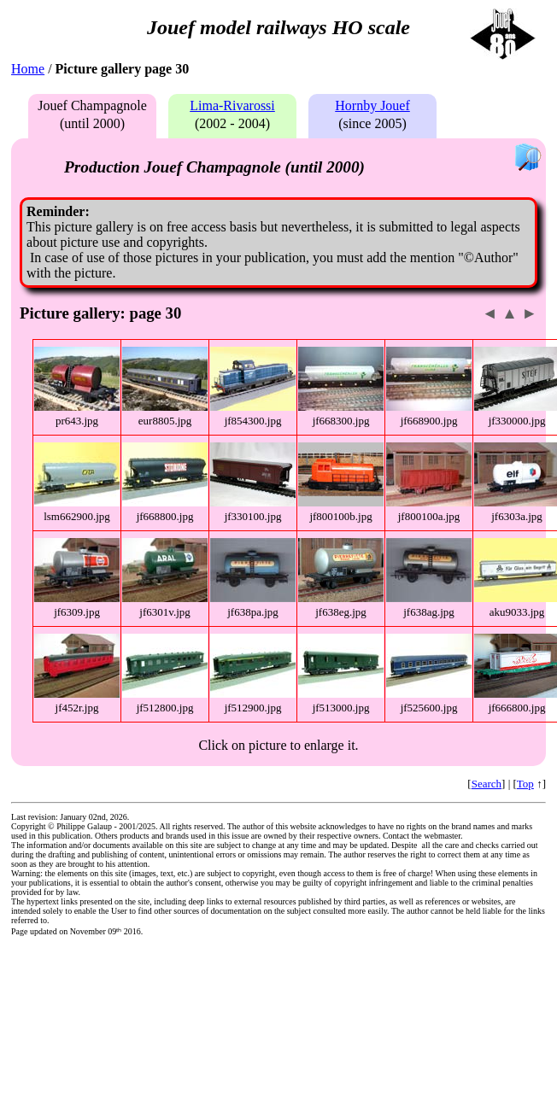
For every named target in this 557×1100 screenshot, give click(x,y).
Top (525, 783)
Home (27, 68)
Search (486, 783)
